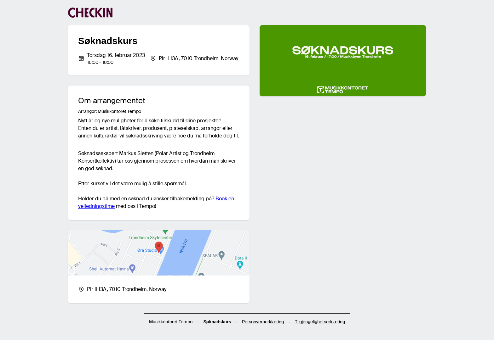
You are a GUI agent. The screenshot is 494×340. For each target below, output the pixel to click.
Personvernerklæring (263, 322)
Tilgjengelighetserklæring (320, 322)
